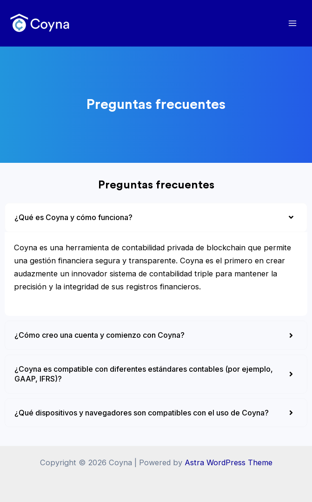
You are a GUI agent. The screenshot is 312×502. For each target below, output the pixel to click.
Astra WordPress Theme (228, 462)
